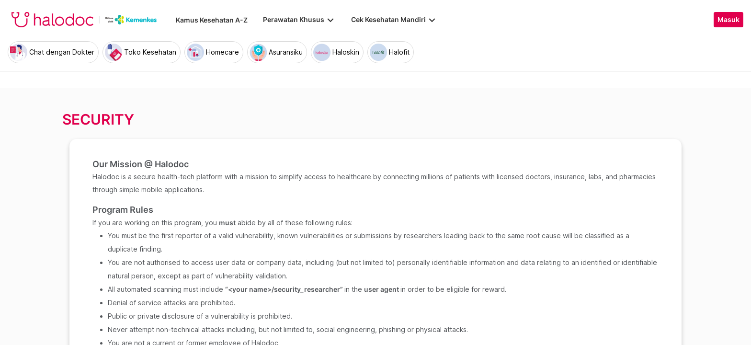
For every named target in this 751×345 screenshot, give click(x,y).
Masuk (728, 19)
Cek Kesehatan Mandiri (394, 19)
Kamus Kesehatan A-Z (212, 20)
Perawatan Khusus (299, 19)
